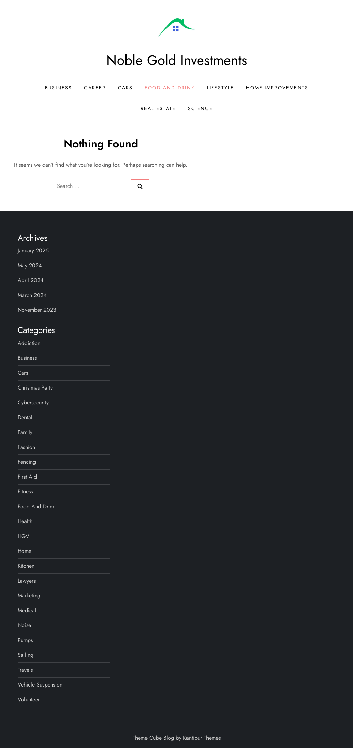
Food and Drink (170, 87)
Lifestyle (220, 87)
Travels (25, 670)
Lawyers (27, 581)
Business (58, 87)
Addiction (29, 343)
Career (95, 87)
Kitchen (26, 566)
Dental (25, 417)
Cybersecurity (33, 402)
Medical (27, 610)
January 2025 (33, 251)
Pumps (25, 640)
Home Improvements (277, 87)
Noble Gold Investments (176, 60)
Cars (125, 87)
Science (200, 108)
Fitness (25, 492)
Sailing (25, 655)
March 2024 (32, 295)
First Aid (27, 477)
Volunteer (29, 699)
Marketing (29, 596)
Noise (24, 625)
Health (25, 521)
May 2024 (30, 265)
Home (24, 551)
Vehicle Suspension (40, 685)
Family (25, 432)
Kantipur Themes (202, 738)
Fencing (27, 462)
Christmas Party (35, 388)
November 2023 (37, 310)
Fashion (26, 447)
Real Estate (158, 108)
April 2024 (30, 280)
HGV (23, 536)
